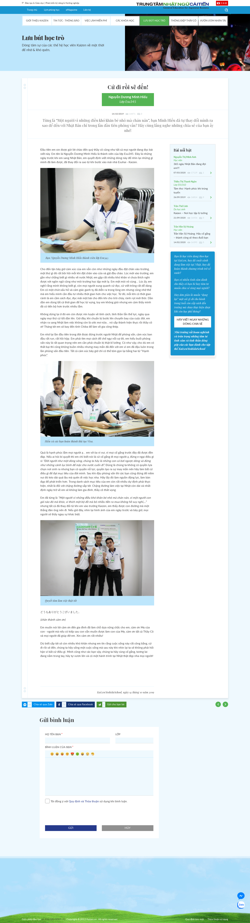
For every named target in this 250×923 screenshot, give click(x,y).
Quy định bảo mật (194, 919)
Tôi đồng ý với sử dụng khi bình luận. (86, 801)
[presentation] (72, 813)
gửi (70, 828)
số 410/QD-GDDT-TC (53, 919)
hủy (128, 828)
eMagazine (71, 10)
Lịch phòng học (52, 10)
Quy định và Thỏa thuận (84, 801)
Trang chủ (32, 10)
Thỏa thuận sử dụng (217, 919)
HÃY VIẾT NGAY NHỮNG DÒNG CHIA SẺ (193, 321)
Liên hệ (87, 10)
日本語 (224, 3)
